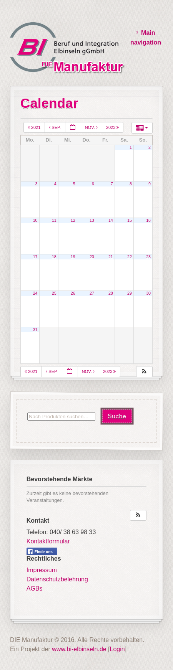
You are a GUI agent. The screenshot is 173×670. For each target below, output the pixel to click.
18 (54, 256)
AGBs (35, 588)
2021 (35, 127)
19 (73, 256)
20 (92, 256)
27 (92, 293)
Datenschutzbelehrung (57, 579)
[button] (144, 371)
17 (35, 256)
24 (35, 293)
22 (129, 256)
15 (129, 220)
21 (110, 256)
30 (148, 293)
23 (148, 256)
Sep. (55, 127)
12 (73, 220)
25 (54, 293)
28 (110, 293)
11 (54, 220)
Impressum (42, 570)
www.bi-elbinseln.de (79, 649)
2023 (113, 127)
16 (148, 220)
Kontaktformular (48, 541)
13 (92, 220)
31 (35, 329)
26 (73, 293)
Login (117, 649)
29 (129, 293)
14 (110, 220)
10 (35, 220)
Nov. (92, 127)
